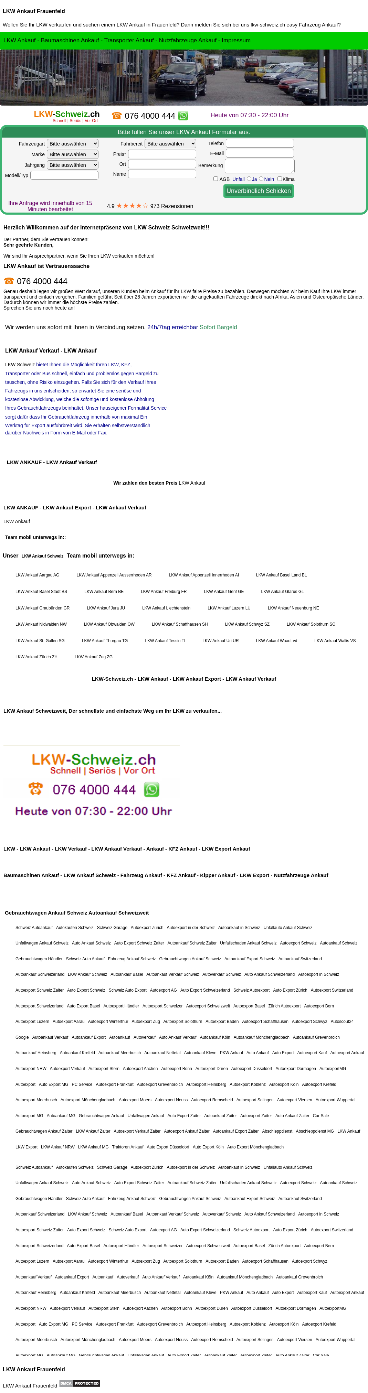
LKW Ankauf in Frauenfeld (147, 25)
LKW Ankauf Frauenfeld (34, 11)
